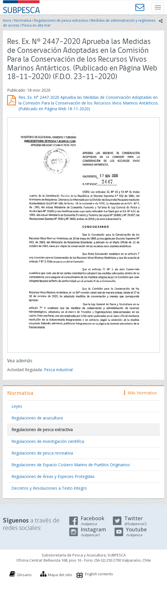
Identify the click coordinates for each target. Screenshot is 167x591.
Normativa (22, 20)
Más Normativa (140, 392)
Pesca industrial (58, 369)
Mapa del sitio (60, 574)
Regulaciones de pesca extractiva (61, 20)
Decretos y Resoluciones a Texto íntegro (49, 488)
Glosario (24, 574)
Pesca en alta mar (36, 25)
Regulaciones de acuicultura (37, 418)
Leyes (16, 406)
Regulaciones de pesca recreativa (42, 453)
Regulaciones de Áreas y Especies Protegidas (53, 476)
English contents (99, 573)
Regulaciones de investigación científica (47, 441)
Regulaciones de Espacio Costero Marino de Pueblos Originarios (70, 464)
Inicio (7, 20)
